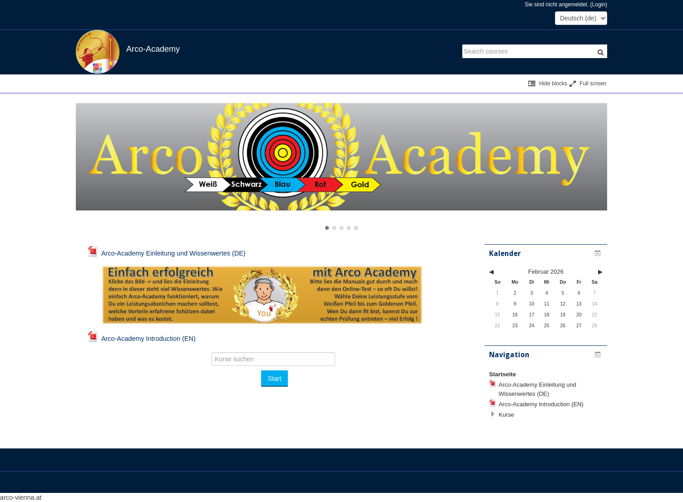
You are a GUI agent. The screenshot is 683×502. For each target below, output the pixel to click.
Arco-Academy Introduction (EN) (541, 404)
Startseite (502, 374)
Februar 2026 (546, 271)
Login (598, 4)
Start (275, 378)
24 (532, 325)
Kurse (506, 414)
